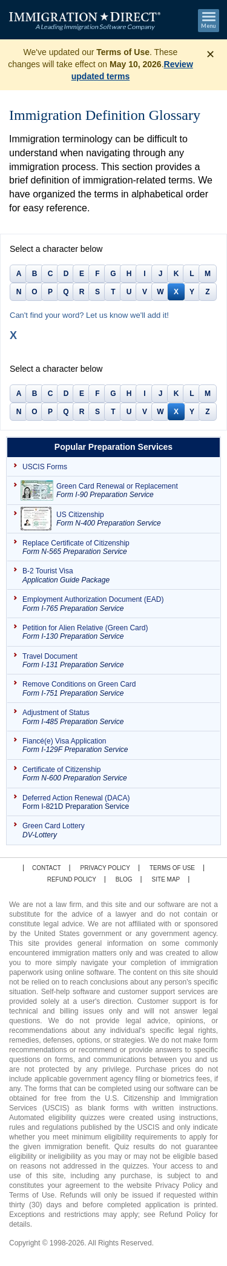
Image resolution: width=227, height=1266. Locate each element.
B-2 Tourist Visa (118, 575)
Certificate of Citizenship (118, 774)
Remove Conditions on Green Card (118, 688)
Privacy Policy (105, 868)
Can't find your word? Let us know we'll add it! (89, 315)
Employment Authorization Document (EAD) (118, 604)
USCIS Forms (44, 467)
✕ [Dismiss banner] (210, 54)
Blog (124, 879)
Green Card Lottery (118, 830)
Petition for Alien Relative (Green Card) (118, 632)
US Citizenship (135, 519)
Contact (46, 868)
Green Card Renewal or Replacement (135, 490)
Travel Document (118, 661)
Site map (166, 879)
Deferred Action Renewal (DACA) (118, 802)
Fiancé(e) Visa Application (118, 745)
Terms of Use (172, 868)
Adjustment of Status (118, 717)
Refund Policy (71, 879)
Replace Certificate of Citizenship (118, 547)
